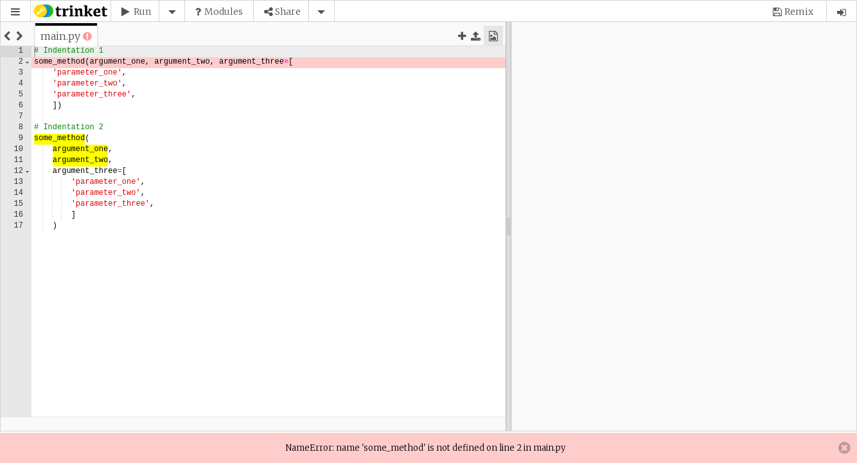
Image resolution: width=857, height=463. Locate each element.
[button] (15, 12)
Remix (798, 11)
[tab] (60, 36)
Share (288, 11)
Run (142, 11)
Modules (223, 11)
